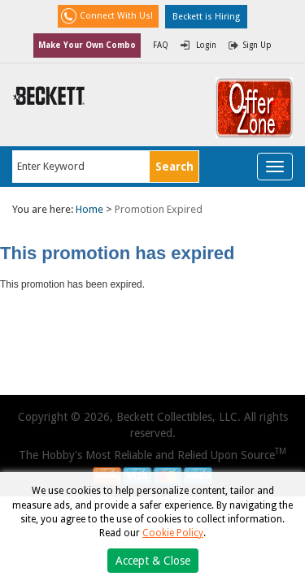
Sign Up (257, 45)
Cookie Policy (172, 533)
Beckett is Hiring (206, 16)
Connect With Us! (116, 16)
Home (89, 209)
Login (206, 45)
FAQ (160, 45)
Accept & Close (152, 560)
